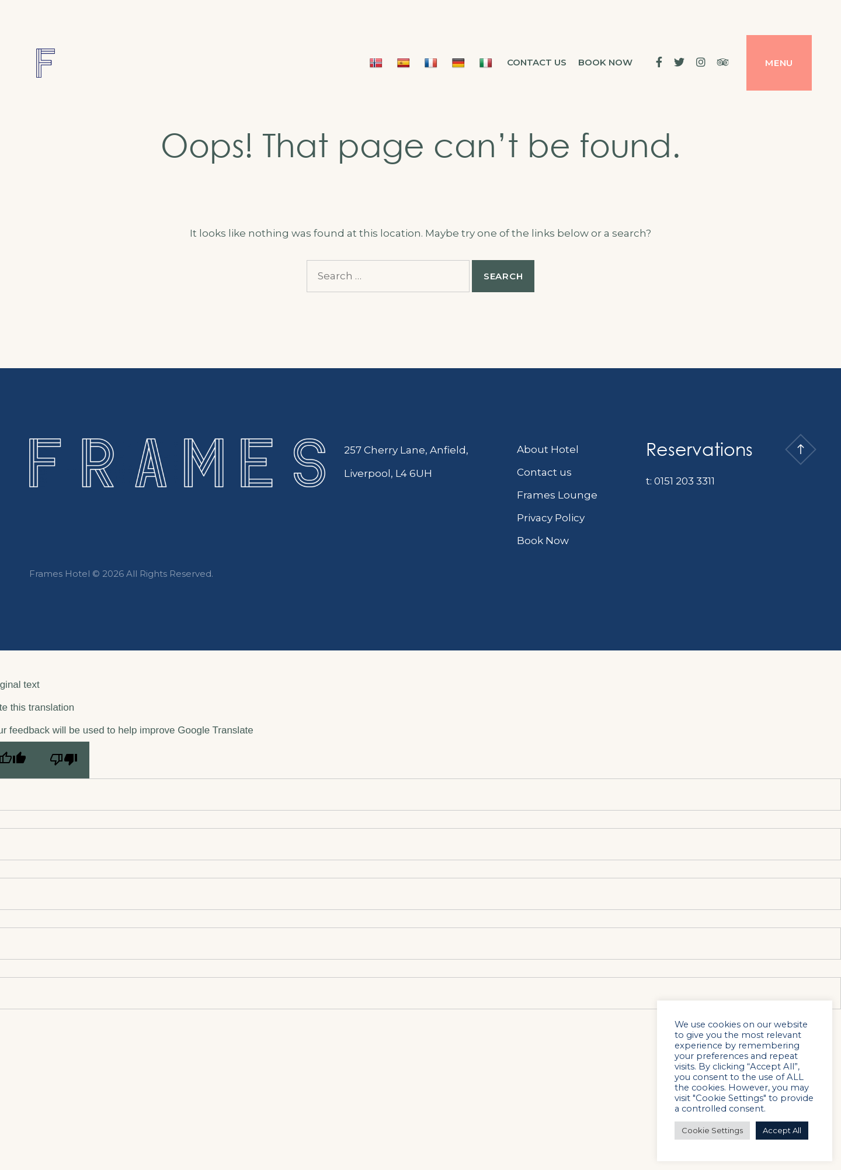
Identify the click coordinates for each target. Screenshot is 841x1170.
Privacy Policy (551, 518)
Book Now (543, 540)
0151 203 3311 (684, 481)
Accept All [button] (782, 1130)
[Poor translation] (63, 760)
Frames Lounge (557, 495)
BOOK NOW (605, 62)
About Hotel (548, 449)
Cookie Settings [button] (712, 1130)
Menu (779, 62)
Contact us (537, 62)
